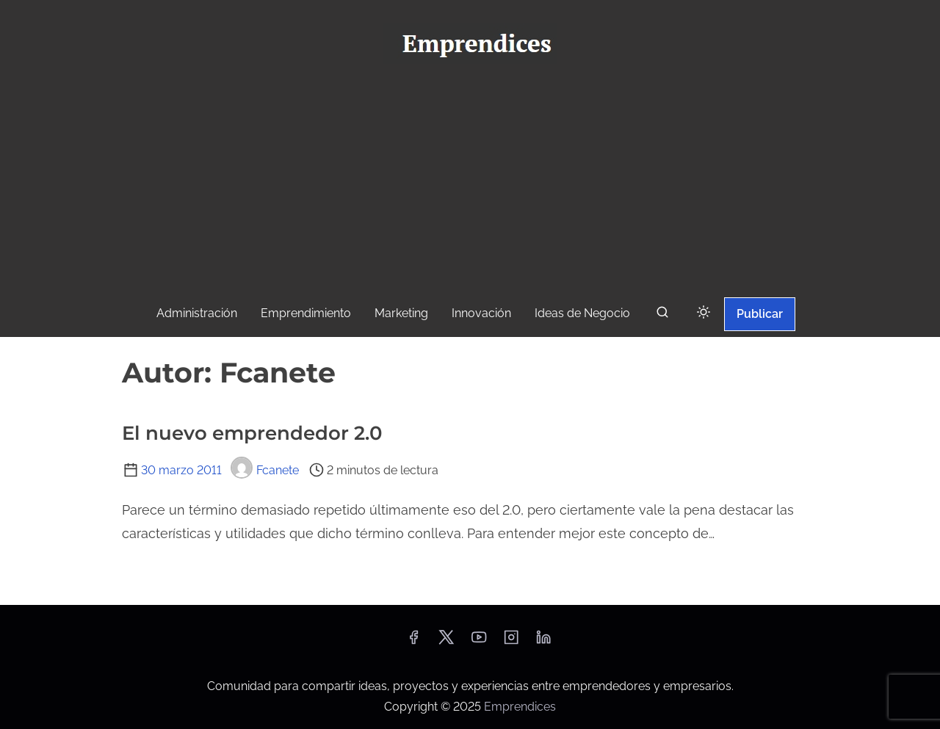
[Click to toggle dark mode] (703, 313)
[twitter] (446, 642)
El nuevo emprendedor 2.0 (252, 433)
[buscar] (662, 315)
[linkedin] (543, 642)
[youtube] (478, 642)
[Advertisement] (470, 184)
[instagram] (511, 642)
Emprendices (520, 707)
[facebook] (413, 642)
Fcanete (265, 470)
